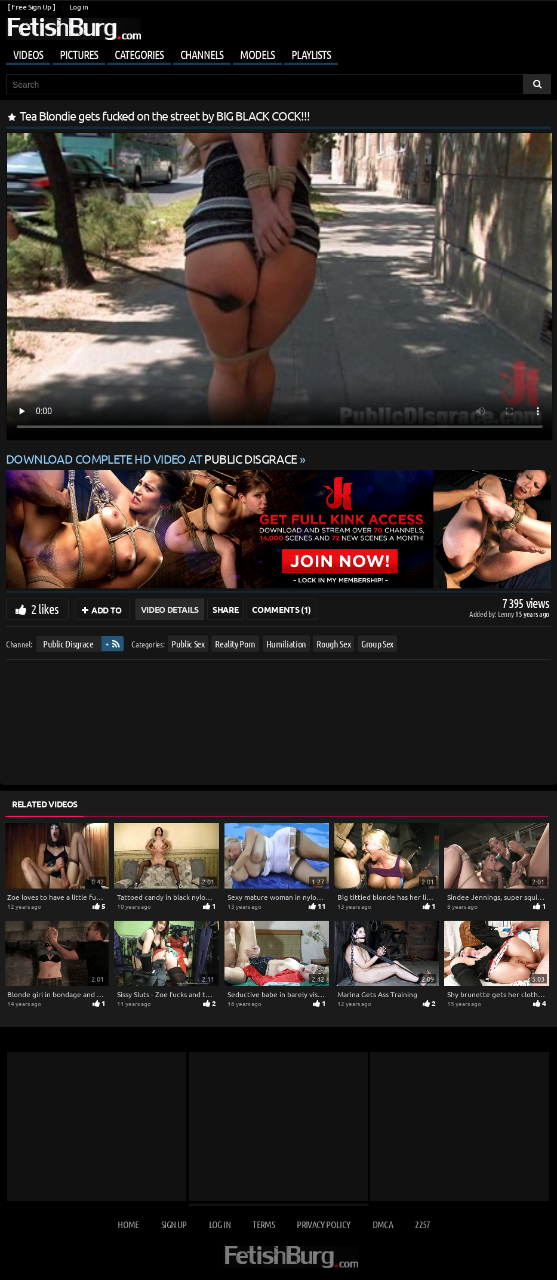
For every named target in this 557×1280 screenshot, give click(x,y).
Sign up (173, 1224)
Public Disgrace (68, 643)
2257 (422, 1224)
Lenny (506, 614)
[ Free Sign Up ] (31, 7)
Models (257, 54)
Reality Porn (235, 643)
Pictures (79, 54)
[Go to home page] (73, 29)
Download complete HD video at (153, 458)
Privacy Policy (323, 1224)
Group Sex (377, 643)
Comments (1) (281, 609)
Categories (139, 54)
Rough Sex (333, 643)
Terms (264, 1224)
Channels (201, 54)
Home (128, 1224)
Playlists (311, 54)
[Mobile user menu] (278, 52)
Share (225, 609)
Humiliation (286, 643)
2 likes (45, 608)
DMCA (383, 1224)
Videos (28, 54)
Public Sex (188, 643)
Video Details (170, 609)
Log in (78, 7)
